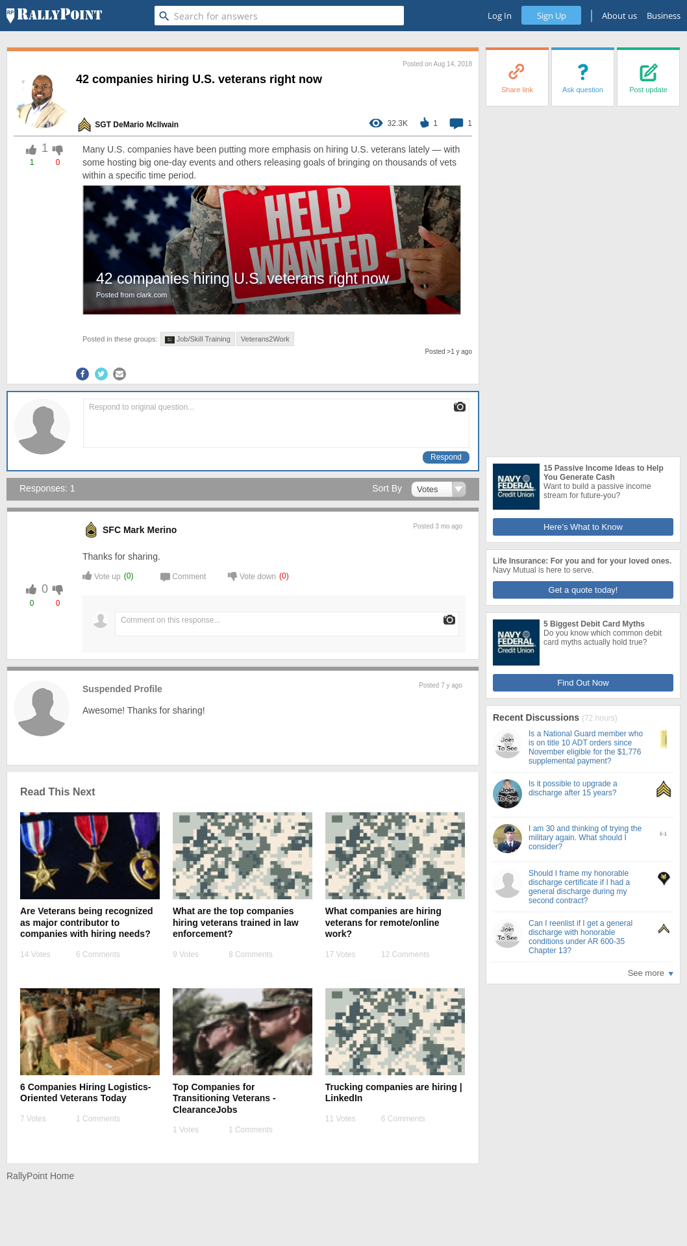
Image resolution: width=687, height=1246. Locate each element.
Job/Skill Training (198, 339)
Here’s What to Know (583, 527)
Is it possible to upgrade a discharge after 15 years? (573, 788)
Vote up (101, 575)
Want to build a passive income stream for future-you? (597, 491)
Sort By (387, 488)
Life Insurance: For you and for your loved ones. (582, 561)
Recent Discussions (537, 717)
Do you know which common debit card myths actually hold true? (602, 638)
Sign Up (551, 15)
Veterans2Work (265, 339)
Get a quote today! (583, 590)
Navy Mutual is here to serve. (543, 570)
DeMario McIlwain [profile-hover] (146, 124)
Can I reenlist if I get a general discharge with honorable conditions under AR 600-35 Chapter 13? (580, 937)
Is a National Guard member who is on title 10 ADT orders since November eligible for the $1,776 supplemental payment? (586, 747)
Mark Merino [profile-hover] (150, 530)
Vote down (252, 575)
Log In (500, 15)
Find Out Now (582, 683)
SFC (112, 530)
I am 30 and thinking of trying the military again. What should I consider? (585, 837)
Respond (446, 457)
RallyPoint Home (40, 1176)
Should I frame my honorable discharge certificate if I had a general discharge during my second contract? (579, 887)
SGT (103, 124)
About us (619, 15)
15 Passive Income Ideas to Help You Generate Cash (603, 473)
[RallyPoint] (54, 15)
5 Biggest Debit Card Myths (594, 624)
